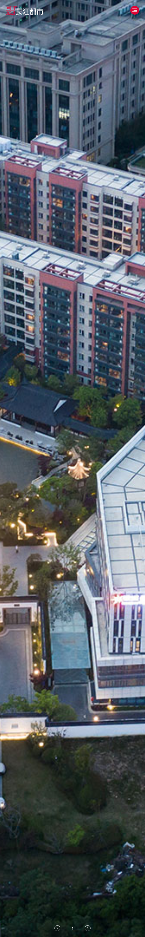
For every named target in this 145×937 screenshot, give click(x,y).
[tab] (73, 928)
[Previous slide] (57, 928)
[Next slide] (88, 928)
